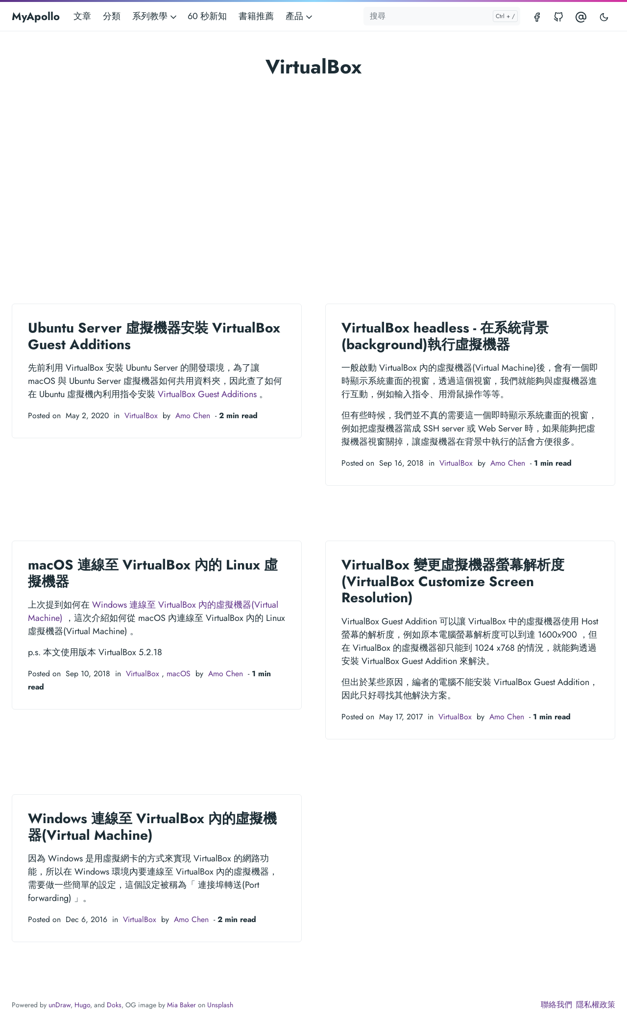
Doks (114, 1005)
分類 (112, 16)
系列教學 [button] (155, 16)
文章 (82, 16)
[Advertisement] (313, 173)
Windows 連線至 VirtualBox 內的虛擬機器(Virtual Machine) (152, 826)
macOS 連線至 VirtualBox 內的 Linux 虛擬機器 (153, 573)
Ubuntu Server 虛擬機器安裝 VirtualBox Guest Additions (154, 336)
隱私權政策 (595, 1004)
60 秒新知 (207, 16)
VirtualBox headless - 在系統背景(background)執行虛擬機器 (445, 336)
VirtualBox (141, 415)
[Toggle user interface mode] (604, 16)
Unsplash (220, 1005)
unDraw (59, 1005)
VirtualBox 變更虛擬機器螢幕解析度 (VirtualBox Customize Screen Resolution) (452, 581)
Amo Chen (192, 415)
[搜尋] (441, 16)
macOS (179, 673)
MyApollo (36, 16)
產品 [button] (300, 16)
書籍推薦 (256, 16)
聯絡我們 (556, 1004)
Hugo (82, 1005)
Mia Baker (181, 1005)
